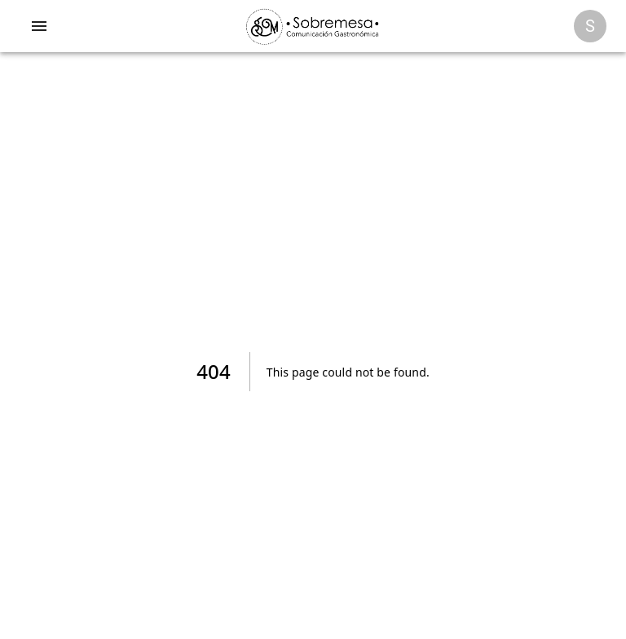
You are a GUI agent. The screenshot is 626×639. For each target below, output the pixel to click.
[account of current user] (39, 26)
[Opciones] (590, 26)
